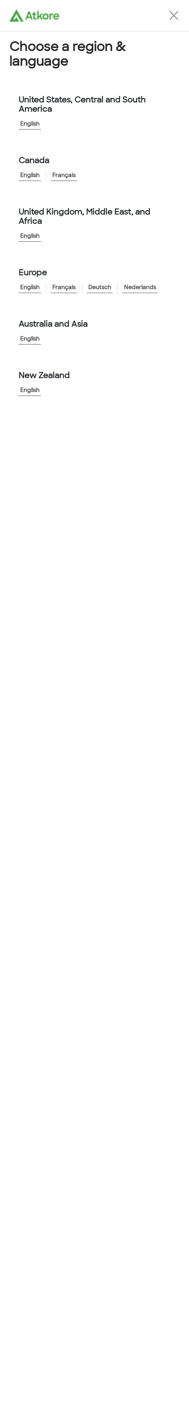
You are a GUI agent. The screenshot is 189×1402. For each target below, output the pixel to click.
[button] (174, 15)
